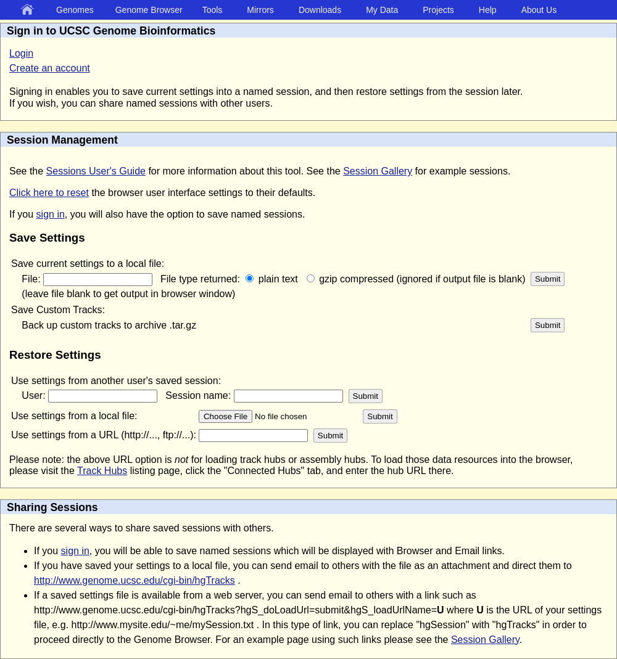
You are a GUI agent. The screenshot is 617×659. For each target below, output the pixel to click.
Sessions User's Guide (96, 171)
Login (21, 53)
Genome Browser (149, 10)
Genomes (75, 10)
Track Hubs (102, 470)
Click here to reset (49, 192)
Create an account (49, 68)
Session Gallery (377, 171)
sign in (50, 214)
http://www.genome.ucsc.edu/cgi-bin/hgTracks (134, 580)
